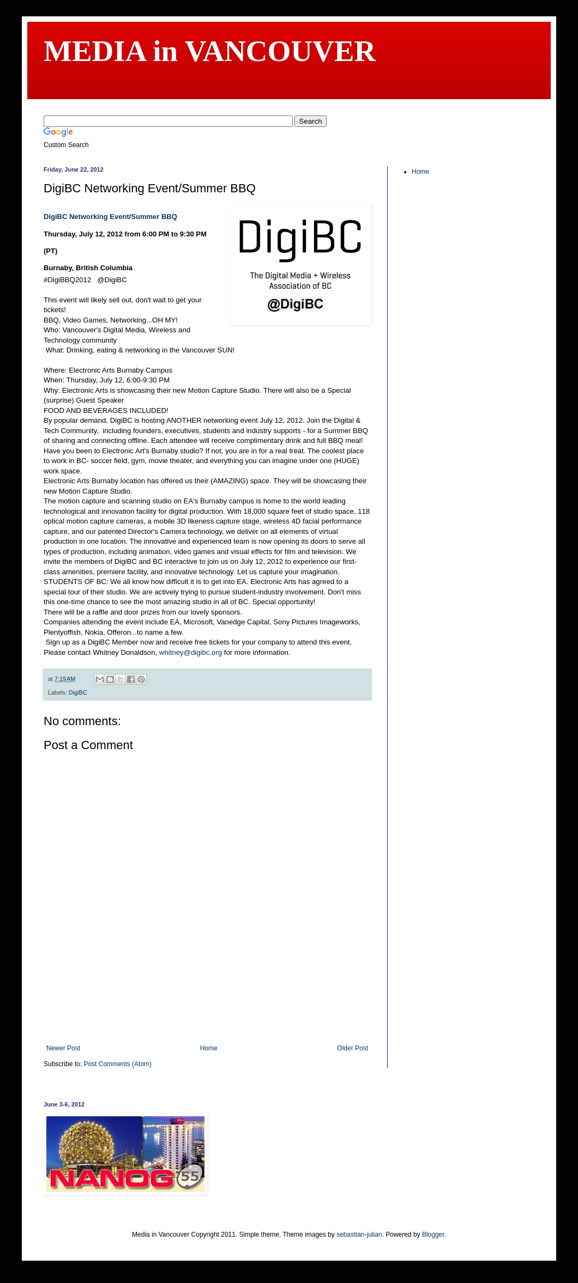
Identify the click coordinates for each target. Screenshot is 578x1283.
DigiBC (78, 692)
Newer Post (63, 1048)
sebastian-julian (359, 1234)
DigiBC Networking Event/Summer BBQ (110, 216)
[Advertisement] (207, 1014)
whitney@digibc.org (190, 652)
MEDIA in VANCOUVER (210, 51)
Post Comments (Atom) (117, 1064)
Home (209, 1048)
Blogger (433, 1234)
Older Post (352, 1048)
